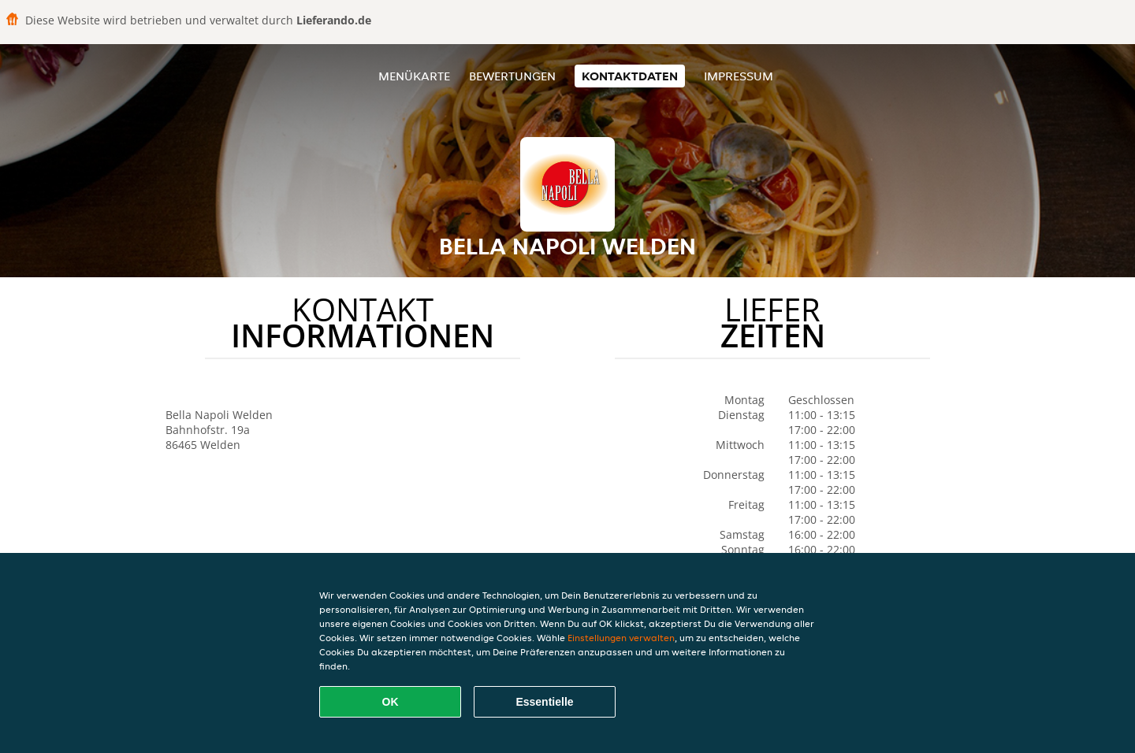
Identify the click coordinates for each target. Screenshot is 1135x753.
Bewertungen (512, 76)
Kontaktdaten (630, 76)
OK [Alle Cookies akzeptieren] (390, 702)
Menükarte (414, 76)
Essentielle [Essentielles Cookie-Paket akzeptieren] (544, 702)
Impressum (738, 76)
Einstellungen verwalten (621, 638)
